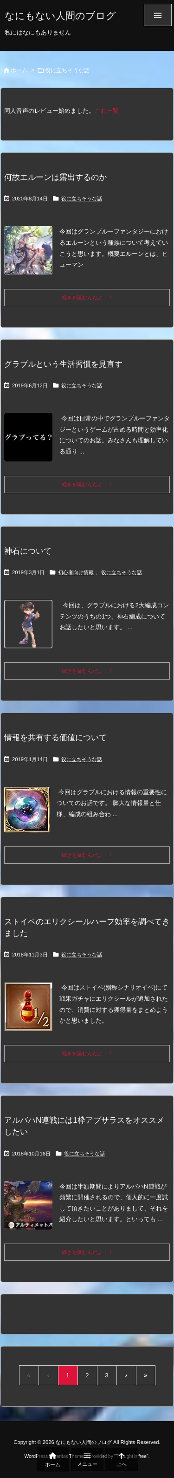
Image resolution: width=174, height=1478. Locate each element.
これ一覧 (107, 110)
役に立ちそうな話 (81, 198)
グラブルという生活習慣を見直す (63, 364)
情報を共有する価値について (55, 737)
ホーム (19, 70)
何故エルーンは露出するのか (55, 177)
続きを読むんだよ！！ (87, 297)
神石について (28, 551)
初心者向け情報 (76, 572)
